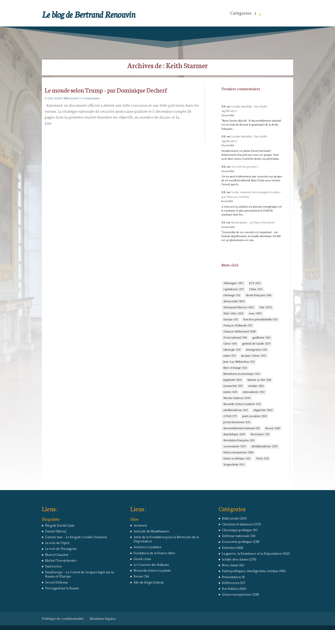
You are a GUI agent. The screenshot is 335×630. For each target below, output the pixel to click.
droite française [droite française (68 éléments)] (258, 295)
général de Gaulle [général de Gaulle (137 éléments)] (256, 344)
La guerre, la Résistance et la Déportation (252, 554)
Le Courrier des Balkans (151, 565)
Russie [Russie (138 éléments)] (272, 428)
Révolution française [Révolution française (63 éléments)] (239, 440)
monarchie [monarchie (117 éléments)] (233, 386)
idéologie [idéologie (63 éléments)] (232, 350)
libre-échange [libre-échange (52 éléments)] (235, 368)
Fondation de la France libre (154, 553)
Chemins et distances (237, 524)
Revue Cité (141, 576)
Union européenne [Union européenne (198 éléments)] (238, 453)
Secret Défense (56, 582)
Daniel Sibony (55, 531)
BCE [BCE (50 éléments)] (254, 283)
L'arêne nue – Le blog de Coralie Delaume (76, 537)
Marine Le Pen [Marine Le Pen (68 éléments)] (259, 380)
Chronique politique (237, 530)
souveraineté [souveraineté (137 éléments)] (234, 446)
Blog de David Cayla (59, 525)
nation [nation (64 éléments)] (230, 392)
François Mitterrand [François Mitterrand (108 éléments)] (239, 332)
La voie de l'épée (57, 543)
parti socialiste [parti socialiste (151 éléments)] (254, 416)
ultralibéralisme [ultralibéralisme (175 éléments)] (264, 446)
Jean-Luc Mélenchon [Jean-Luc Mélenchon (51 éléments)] (238, 362)
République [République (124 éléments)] (234, 434)
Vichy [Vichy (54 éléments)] (262, 459)
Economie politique (237, 542)
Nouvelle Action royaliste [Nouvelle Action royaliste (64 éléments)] (242, 404)
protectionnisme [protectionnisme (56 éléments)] (236, 422)
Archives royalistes (147, 547)
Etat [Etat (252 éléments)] (265, 307)
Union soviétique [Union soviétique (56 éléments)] (236, 459)
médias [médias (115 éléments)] (256, 386)
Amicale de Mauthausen (151, 531)
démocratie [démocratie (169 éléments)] (234, 301)
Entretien (229, 548)
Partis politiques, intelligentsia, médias (250, 571)
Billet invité (71, 98)
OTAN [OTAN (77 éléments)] (230, 416)
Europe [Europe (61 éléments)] (230, 320)
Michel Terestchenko (61, 561)
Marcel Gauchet (56, 555)
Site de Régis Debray (149, 582)
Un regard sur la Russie (62, 588)
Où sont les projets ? (245, 166)
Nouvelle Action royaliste (152, 571)
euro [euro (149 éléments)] (255, 314)
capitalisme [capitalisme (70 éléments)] (233, 289)
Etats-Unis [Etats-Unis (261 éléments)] (233, 314)
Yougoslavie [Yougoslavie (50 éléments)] (233, 465)
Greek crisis (142, 559)
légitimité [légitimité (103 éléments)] (232, 380)
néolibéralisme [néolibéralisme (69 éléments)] (235, 410)
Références (230, 583)
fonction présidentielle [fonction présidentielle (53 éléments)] (260, 320)
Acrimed (140, 525)
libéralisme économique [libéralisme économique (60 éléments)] (241, 374)
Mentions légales (103, 619)
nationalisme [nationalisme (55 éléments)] (254, 392)
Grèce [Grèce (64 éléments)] (230, 344)
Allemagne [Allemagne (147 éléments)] (233, 283)
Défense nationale (236, 536)
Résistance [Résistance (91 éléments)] (260, 434)
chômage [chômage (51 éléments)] (231, 295)
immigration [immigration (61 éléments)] (256, 350)
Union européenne (236, 595)
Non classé (230, 565)
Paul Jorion (53, 566)
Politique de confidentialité (63, 619)
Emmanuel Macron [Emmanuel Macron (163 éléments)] (238, 307)
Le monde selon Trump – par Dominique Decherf (106, 90)
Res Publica (230, 589)
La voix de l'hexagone (61, 549)
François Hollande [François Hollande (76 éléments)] (237, 326)
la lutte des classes (235, 559)
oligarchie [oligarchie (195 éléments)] (262, 410)
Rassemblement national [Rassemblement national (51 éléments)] (241, 428)
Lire (48, 123)
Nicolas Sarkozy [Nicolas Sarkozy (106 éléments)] (236, 398)
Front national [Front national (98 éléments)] (235, 338)
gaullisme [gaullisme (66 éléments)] (261, 338)
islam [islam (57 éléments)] (229, 356)
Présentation (231, 577)
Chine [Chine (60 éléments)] (255, 289)
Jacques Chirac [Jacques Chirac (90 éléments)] (253, 356)
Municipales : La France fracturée (253, 222)
